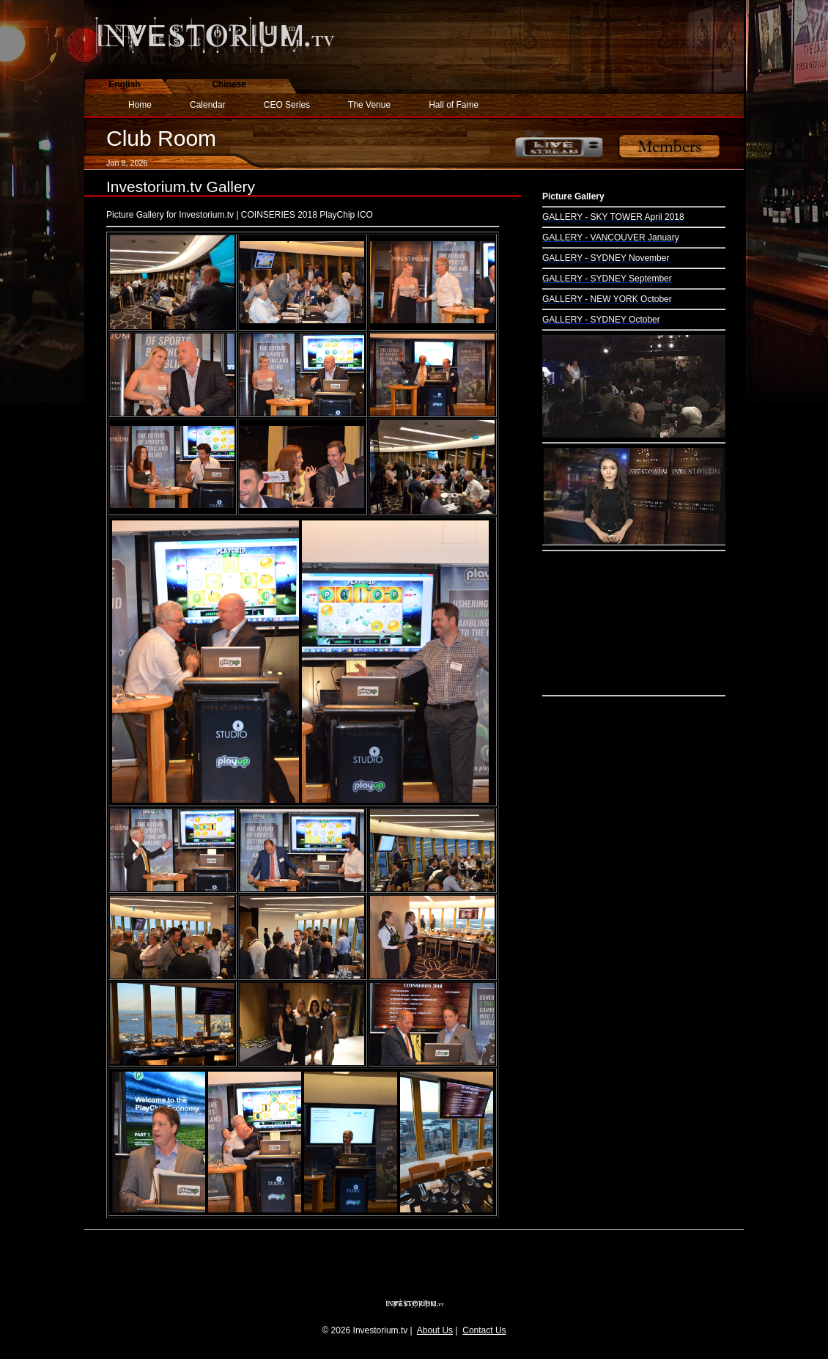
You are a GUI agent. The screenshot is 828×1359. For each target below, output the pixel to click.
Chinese (229, 84)
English (124, 84)
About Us (435, 1330)
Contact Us (484, 1330)
